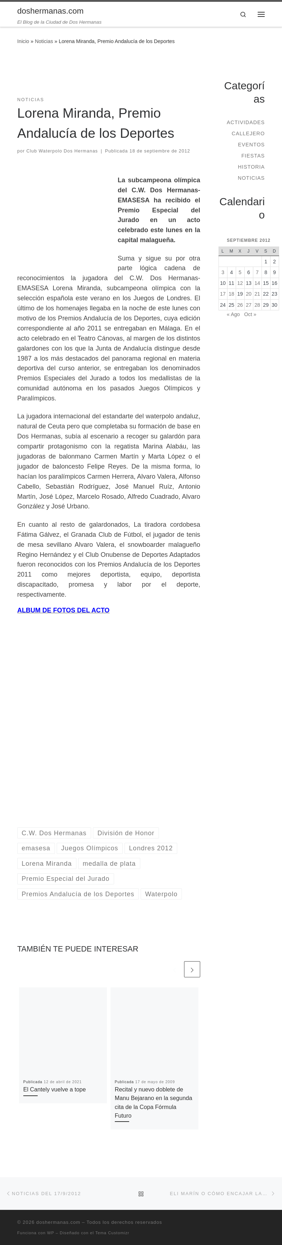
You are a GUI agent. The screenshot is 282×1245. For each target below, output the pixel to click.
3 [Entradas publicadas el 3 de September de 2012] (222, 272)
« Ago (233, 314)
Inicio (23, 41)
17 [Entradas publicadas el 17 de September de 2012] (223, 294)
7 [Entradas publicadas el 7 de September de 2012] (257, 272)
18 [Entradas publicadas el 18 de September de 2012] (231, 294)
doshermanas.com (58, 1222)
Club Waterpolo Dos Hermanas (62, 151)
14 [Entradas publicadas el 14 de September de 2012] (257, 283)
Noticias (44, 41)
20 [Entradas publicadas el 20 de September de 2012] (249, 294)
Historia (251, 167)
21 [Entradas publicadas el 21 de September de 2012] (257, 294)
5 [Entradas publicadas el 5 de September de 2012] (240, 272)
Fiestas (253, 156)
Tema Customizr (112, 1233)
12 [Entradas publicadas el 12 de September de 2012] (240, 283)
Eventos (251, 144)
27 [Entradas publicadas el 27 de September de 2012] (249, 305)
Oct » (250, 314)
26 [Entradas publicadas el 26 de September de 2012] (240, 305)
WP (50, 1233)
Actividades (246, 122)
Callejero (248, 133)
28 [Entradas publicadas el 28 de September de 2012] (257, 305)
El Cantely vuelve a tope (54, 1089)
